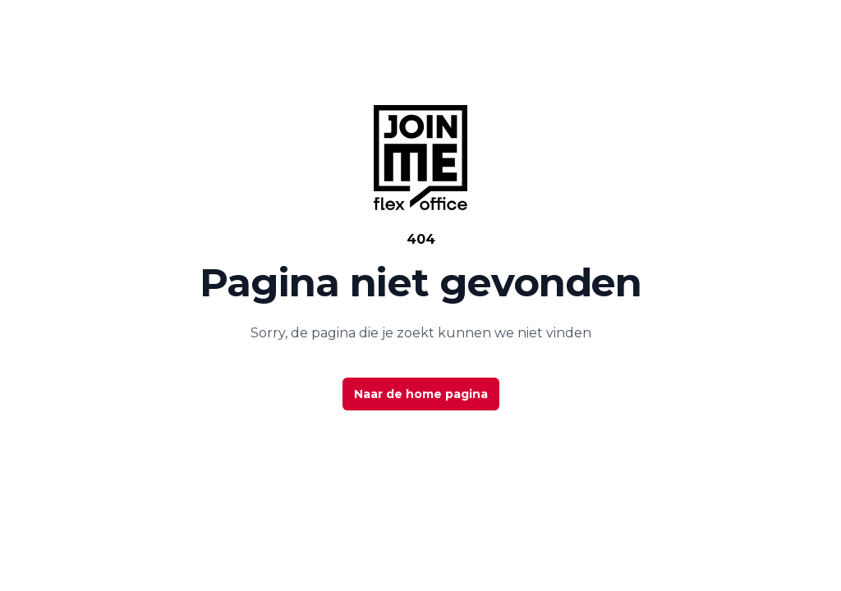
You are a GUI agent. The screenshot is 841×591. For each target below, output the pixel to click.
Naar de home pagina (421, 394)
